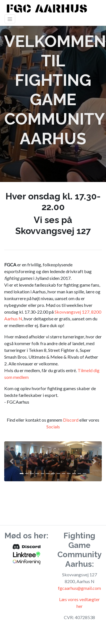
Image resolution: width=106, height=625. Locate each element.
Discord (70, 419)
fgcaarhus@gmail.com (79, 588)
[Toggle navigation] (9, 18)
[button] (11, 461)
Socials (53, 426)
